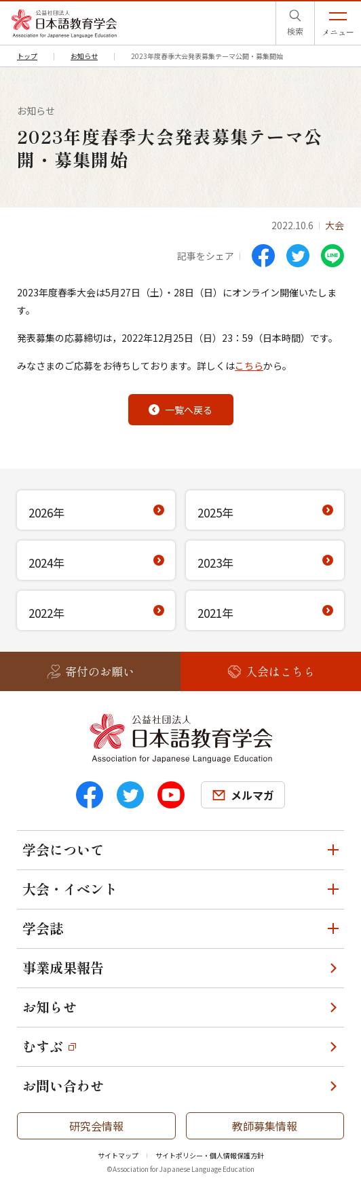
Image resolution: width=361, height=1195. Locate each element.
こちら (249, 365)
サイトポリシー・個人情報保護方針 (209, 1155)
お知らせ (49, 1007)
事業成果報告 (63, 967)
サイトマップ (118, 1155)
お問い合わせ (63, 1085)
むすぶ (42, 1046)
